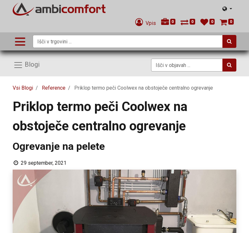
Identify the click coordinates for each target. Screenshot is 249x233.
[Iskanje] (229, 41)
